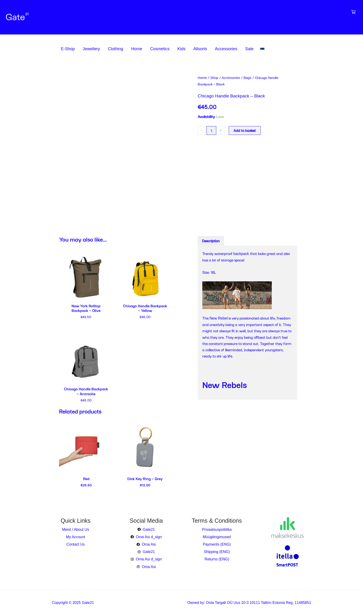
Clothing (115, 49)
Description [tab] (211, 241)
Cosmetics (159, 49)
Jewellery (91, 49)
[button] (69, 48)
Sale (249, 49)
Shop (214, 78)
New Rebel (219, 318)
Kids (181, 49)
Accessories (226, 49)
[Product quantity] (211, 130)
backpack (241, 254)
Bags (247, 78)
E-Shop (68, 49)
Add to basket (245, 130)
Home (136, 49)
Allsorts (200, 49)
